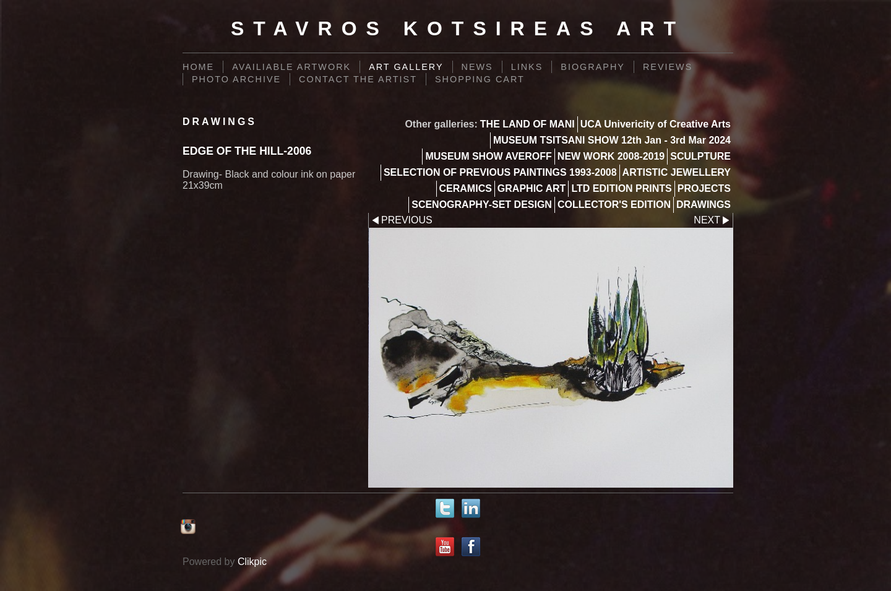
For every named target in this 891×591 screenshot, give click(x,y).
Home (198, 67)
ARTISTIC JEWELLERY (676, 172)
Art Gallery (406, 67)
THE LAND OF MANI (527, 124)
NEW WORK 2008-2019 (611, 156)
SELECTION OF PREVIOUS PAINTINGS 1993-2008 (500, 172)
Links (527, 67)
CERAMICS (465, 188)
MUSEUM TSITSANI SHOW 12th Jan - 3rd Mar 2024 (612, 140)
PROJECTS (704, 188)
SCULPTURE (700, 156)
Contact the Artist (358, 79)
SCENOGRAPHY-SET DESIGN (481, 204)
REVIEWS (667, 67)
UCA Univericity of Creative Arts (655, 124)
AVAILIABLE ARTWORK (291, 67)
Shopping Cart (480, 79)
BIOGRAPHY (593, 67)
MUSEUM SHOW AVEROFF (488, 156)
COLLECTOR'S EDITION (614, 204)
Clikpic (252, 561)
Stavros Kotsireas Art (458, 28)
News (477, 67)
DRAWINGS (703, 204)
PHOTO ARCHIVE (236, 79)
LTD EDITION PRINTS (621, 188)
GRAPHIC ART (531, 188)
